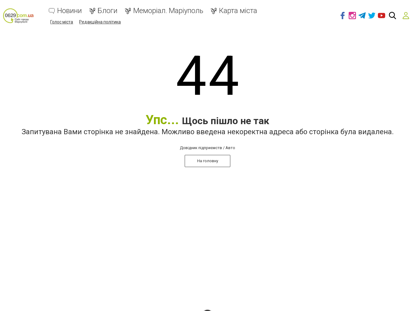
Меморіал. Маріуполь (168, 11)
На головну (207, 161)
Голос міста (61, 21)
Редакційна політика (100, 21)
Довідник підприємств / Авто (207, 147)
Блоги (107, 11)
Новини (69, 11)
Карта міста (238, 11)
